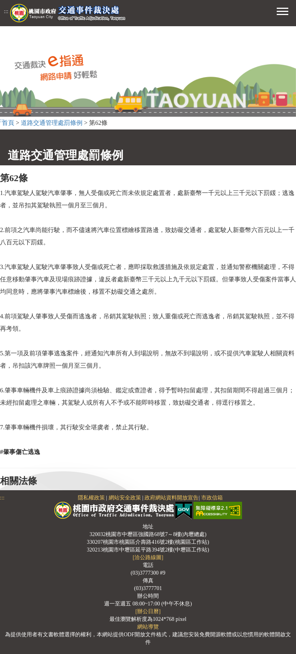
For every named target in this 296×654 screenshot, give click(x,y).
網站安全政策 (125, 498)
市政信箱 (212, 498)
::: (6, 11)
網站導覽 (148, 627)
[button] (282, 10)
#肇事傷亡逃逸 (20, 452)
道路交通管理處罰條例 (51, 122)
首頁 (8, 122)
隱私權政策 (91, 498)
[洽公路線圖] (148, 557)
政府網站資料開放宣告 (171, 498)
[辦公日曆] (147, 611)
